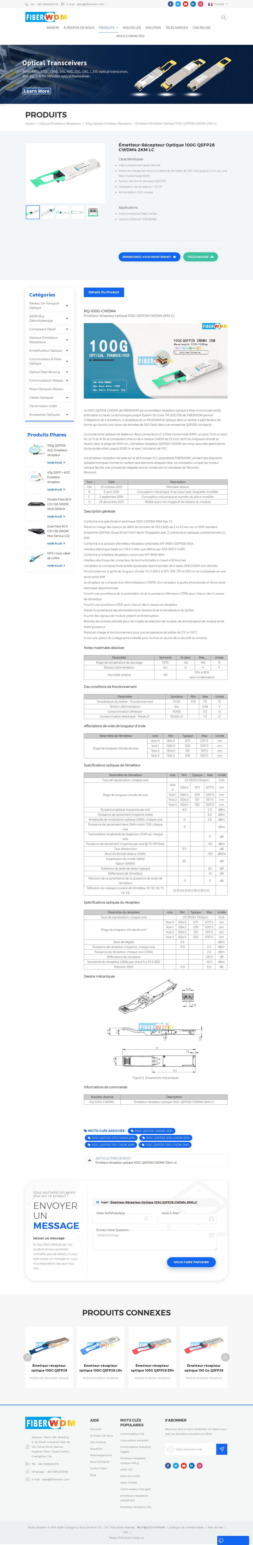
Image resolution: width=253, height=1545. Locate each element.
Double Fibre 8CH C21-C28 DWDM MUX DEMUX (59, 505)
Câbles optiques (41, 398)
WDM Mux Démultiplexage (41, 319)
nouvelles (132, 29)
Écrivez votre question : (113, 1231)
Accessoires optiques (44, 415)
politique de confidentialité (186, 1528)
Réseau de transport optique (44, 306)
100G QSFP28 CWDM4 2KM (153, 1132)
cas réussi (202, 29)
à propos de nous (101, 1436)
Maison (53, 29)
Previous (27, 1358)
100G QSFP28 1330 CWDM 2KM (167, 1145)
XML (126, 1532)
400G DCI (126, 1470)
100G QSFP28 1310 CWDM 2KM (113, 1145)
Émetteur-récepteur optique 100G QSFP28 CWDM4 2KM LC (153, 1203)
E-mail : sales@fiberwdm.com (85, 4)
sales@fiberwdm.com (56, 1480)
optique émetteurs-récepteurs (60, 125)
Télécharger (177, 29)
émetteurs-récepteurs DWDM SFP (134, 1499)
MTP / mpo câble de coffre (58, 557)
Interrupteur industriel (134, 1441)
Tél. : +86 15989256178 (44, 4)
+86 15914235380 (57, 1472)
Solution (153, 29)
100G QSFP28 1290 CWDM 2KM (167, 1138)
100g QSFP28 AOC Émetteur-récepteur (57, 451)
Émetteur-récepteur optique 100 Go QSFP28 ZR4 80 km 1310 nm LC (203, 1369)
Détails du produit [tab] (104, 293)
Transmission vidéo (43, 407)
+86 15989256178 (48, 1464)
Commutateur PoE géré (135, 1489)
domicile (95, 1429)
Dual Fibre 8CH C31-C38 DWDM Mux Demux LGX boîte (58, 532)
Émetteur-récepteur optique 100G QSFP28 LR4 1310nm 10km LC (100, 1369)
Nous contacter (130, 37)
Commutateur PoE (132, 1434)
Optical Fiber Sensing (44, 373)
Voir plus (56, 463)
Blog (93, 1475)
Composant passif (42, 330)
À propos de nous (79, 29)
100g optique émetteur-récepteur (108, 125)
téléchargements (101, 1456)
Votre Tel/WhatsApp (110, 1214)
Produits (106, 29)
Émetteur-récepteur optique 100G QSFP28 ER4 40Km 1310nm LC (152, 1369)
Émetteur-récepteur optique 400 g (133, 1461)
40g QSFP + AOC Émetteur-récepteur (58, 478)
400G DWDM (128, 1483)
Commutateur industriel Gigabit (135, 1450)
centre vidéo (98, 1469)
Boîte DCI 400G (130, 1476)
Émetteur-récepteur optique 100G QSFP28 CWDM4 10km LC (49, 1369)
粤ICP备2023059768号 (151, 1528)
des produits (98, 1443)
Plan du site (215, 1528)
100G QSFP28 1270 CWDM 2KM (113, 1138)
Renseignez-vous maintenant (147, 258)
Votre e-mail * (171, 1214)
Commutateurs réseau (46, 381)
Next (225, 1358)
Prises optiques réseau (46, 390)
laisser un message (226, 1541)
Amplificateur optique (45, 351)
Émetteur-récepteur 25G (136, 1507)
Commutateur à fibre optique (45, 362)
